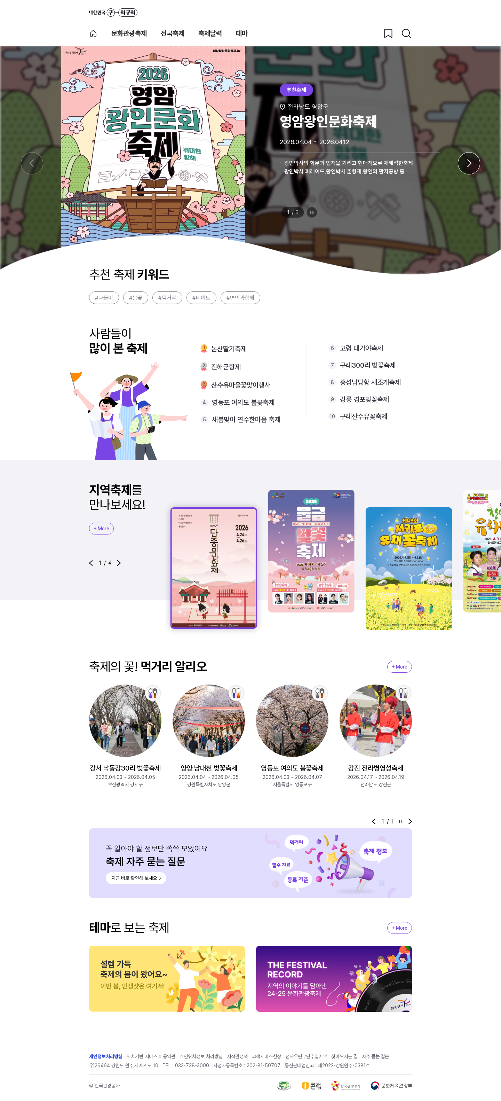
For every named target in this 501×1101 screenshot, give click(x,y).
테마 (242, 33)
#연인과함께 (240, 298)
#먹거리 (167, 298)
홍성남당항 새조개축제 (370, 382)
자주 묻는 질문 (375, 1056)
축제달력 (210, 33)
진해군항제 (226, 367)
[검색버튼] (406, 33)
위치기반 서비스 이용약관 (151, 1056)
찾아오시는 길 (344, 1056)
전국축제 (172, 33)
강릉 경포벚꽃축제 (364, 399)
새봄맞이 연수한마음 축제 (246, 419)
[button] (91, 563)
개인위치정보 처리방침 (201, 1056)
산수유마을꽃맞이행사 (240, 385)
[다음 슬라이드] (469, 163)
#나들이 (104, 298)
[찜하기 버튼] (388, 33)
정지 (312, 212)
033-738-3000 (192, 1065)
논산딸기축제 (229, 349)
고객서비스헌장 (266, 1056)
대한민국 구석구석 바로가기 (113, 12)
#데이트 (201, 298)
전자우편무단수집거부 (306, 1056)
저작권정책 (237, 1056)
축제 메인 (93, 33)
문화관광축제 (129, 33)
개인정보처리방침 (105, 1056)
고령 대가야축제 (361, 348)
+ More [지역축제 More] (101, 528)
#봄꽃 (135, 298)
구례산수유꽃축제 (363, 416)
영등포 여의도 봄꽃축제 (243, 402)
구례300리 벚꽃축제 (368, 365)
